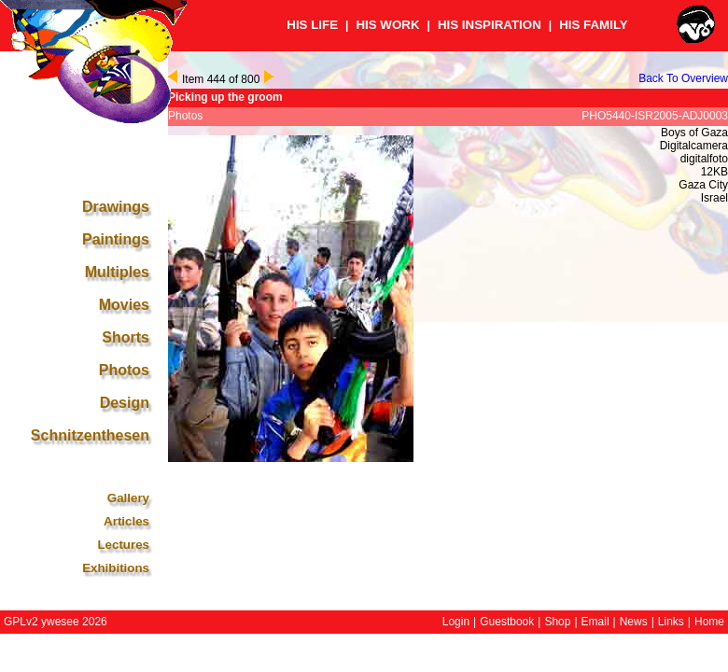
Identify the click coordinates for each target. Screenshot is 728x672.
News (634, 621)
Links (671, 621)
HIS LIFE (312, 25)
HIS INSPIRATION (489, 25)
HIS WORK (387, 25)
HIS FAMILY (593, 25)
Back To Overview (683, 78)
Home (709, 621)
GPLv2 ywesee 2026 (55, 621)
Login (455, 621)
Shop (557, 621)
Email (595, 621)
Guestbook (507, 621)
